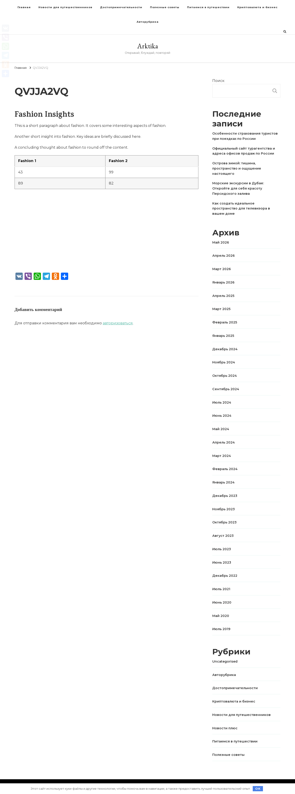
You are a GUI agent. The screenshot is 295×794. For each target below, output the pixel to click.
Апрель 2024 (223, 442)
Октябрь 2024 (224, 376)
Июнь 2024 (221, 416)
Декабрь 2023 (224, 496)
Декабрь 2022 (224, 576)
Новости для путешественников (65, 7)
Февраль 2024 (225, 469)
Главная (24, 7)
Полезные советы (164, 7)
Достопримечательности (121, 7)
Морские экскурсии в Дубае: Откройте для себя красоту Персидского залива (238, 188)
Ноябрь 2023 (223, 509)
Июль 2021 (221, 589)
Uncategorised (225, 661)
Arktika (147, 46)
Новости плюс (225, 728)
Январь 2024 (223, 482)
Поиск (218, 81)
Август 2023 (223, 536)
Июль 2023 (221, 549)
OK (258, 788)
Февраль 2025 (224, 322)
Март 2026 (221, 269)
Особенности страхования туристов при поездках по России (245, 136)
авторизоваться (118, 323)
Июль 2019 (221, 629)
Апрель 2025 (223, 296)
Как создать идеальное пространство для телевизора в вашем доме (241, 208)
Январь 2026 (223, 282)
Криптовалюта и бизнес (257, 7)
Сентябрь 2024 (225, 389)
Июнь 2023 (221, 562)
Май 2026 (220, 242)
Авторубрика (148, 21)
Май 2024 (220, 429)
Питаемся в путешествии (208, 7)
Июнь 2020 (221, 602)
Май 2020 (220, 616)
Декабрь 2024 (225, 349)
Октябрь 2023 (224, 522)
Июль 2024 (221, 402)
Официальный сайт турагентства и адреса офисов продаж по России (243, 151)
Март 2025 (221, 309)
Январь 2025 (223, 336)
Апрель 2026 (223, 256)
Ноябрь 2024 (223, 362)
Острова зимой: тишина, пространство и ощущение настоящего (236, 168)
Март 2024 (221, 456)
